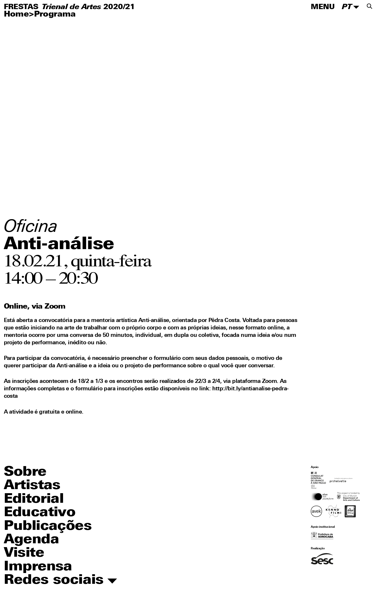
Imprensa (38, 567)
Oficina (31, 227)
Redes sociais (60, 580)
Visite (24, 553)
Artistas (32, 485)
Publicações (48, 526)
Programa (55, 14)
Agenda (31, 540)
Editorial (34, 499)
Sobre (25, 472)
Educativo (40, 513)
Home (16, 14)
